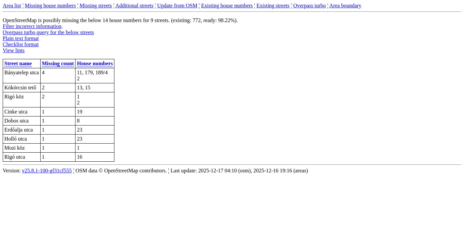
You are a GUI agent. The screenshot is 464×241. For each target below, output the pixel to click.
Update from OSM (177, 5)
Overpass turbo (309, 5)
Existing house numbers (227, 5)
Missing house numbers (50, 5)
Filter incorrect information (32, 26)
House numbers (95, 63)
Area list (12, 5)
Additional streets (134, 5)
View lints (13, 50)
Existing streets (273, 5)
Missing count (58, 63)
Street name (18, 63)
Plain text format (21, 38)
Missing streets (96, 5)
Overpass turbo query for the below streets (48, 32)
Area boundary (345, 5)
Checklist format (21, 44)
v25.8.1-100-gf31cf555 (46, 170)
